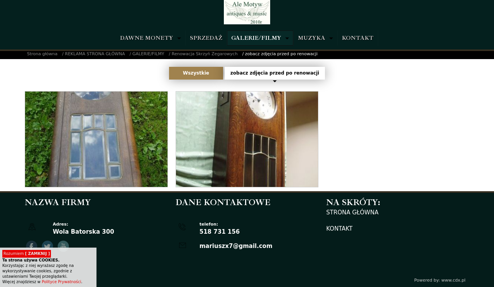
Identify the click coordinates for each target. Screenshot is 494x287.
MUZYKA (311, 38)
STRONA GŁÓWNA (352, 212)
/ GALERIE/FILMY (147, 53)
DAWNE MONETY (146, 38)
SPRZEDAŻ (206, 38)
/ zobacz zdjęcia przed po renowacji (280, 53)
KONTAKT (358, 38)
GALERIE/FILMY (256, 38)
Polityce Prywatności (61, 282)
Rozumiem (26, 253)
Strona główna (42, 53)
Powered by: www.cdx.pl (439, 280)
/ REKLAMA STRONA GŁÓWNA (93, 53)
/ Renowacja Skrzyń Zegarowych (203, 53)
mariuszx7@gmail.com (236, 246)
